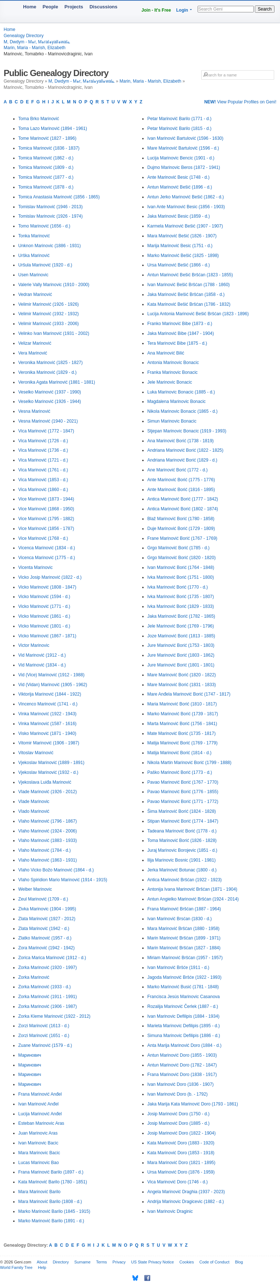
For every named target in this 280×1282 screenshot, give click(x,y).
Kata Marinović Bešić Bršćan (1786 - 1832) (188, 304)
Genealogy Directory (23, 35)
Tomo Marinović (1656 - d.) (44, 226)
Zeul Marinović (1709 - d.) (43, 899)
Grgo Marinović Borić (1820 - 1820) (181, 557)
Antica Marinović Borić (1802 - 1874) (182, 508)
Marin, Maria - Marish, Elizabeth (34, 47)
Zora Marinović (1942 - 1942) (46, 947)
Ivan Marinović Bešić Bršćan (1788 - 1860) (188, 284)
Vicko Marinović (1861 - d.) (44, 616)
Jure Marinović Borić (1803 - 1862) (180, 655)
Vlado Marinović (33, 811)
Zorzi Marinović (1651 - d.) (43, 1035)
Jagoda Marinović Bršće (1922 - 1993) (184, 977)
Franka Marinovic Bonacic (172, 372)
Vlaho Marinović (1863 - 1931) (47, 860)
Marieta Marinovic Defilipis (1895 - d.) (183, 1025)
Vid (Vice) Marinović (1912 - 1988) (51, 674)
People (50, 6)
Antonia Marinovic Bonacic (173, 362)
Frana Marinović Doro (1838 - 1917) (182, 1074)
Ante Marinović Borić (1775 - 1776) (181, 479)
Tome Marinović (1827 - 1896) (47, 138)
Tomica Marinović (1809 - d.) (45, 167)
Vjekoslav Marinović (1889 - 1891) (51, 762)
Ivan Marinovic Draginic (170, 1211)
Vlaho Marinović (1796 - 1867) (47, 821)
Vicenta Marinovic (35, 567)
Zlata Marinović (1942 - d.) (43, 928)
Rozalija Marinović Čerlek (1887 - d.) (182, 1006)
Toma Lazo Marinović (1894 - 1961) (52, 128)
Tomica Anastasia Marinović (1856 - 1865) (59, 196)
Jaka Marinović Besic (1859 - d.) (178, 216)
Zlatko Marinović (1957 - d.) (44, 938)
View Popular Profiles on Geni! (240, 101)
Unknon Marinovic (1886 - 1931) (49, 245)
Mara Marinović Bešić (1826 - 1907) (182, 235)
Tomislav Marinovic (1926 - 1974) (50, 216)
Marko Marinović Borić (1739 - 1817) (182, 713)
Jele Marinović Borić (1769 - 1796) (180, 626)
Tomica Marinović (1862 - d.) (45, 158)
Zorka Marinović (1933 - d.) (44, 986)
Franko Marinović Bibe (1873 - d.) (179, 323)
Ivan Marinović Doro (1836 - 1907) (180, 1084)
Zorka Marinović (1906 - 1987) (47, 1006)
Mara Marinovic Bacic (39, 1152)
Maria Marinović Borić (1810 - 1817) (182, 704)
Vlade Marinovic (33, 801)
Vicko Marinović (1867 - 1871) (47, 635)
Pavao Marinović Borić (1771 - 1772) (182, 801)
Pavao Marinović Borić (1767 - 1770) (182, 782)
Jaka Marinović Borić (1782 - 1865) (181, 616)
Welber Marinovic (35, 889)
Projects (74, 6)
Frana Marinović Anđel (40, 1094)
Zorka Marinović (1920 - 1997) (47, 967)
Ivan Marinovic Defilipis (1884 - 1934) (183, 1016)
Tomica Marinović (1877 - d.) (45, 177)
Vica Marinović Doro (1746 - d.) (177, 1181)
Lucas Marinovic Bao (38, 1162)
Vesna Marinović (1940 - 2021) (48, 421)
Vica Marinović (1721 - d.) (43, 460)
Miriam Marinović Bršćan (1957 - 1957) (185, 957)
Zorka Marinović (33, 977)
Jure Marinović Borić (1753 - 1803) (180, 645)
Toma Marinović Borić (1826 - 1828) (182, 840)
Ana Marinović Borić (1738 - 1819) (180, 440)
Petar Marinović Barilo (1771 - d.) (179, 118)
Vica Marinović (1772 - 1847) (46, 431)
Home (29, 6)
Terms (101, 1262)
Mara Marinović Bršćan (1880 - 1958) (183, 928)
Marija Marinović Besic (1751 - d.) (180, 245)
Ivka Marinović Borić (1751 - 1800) (180, 577)
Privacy (118, 1262)
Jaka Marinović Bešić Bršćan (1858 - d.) (186, 294)
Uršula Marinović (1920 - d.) (45, 265)
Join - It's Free (156, 10)
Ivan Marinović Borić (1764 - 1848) (180, 567)
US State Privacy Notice (152, 1262)
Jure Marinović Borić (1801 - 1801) (180, 665)
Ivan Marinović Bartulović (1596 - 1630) (185, 138)
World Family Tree (16, 1267)
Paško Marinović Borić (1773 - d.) (179, 772)
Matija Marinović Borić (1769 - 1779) (182, 742)
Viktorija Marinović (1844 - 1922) (49, 694)
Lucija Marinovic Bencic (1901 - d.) (180, 158)
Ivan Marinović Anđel (38, 1104)
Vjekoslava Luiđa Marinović (44, 782)
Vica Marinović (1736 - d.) (43, 450)
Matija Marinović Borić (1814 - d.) (179, 752)
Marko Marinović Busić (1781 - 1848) (183, 986)
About (42, 1262)
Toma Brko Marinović (38, 118)
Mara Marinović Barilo (39, 1191)
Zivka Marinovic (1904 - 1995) (47, 908)
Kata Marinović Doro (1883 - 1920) (180, 1143)
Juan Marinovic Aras (38, 1133)
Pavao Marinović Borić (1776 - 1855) (182, 791)
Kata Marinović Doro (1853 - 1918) (180, 1152)
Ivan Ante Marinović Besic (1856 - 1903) (186, 206)
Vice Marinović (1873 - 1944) (46, 499)
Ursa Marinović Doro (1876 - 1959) (181, 1172)
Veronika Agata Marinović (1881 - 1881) (56, 382)
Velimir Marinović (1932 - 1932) (48, 313)
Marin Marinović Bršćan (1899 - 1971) (184, 938)
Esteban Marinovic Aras (41, 1123)
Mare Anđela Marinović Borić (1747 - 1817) (188, 694)
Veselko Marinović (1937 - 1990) (49, 392)
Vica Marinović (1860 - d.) (43, 489)
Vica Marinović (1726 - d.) (43, 440)
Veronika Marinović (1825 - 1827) (50, 362)
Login (182, 10)
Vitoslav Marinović (35, 752)
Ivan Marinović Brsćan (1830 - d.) (179, 918)
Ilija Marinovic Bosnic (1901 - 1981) (181, 860)
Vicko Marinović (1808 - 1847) (47, 587)
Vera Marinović (32, 353)
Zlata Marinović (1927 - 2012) (46, 918)
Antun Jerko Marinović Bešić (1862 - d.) (185, 196)
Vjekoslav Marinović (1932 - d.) (48, 772)
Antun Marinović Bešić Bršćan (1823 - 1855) (190, 274)
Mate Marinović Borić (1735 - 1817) (181, 733)
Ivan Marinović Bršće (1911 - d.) (178, 967)
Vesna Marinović (34, 411)
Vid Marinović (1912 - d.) (42, 655)
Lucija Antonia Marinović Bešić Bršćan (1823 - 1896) (198, 313)
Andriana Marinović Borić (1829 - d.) (182, 460)
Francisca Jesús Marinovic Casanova (183, 996)
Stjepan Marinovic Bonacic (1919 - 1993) (186, 431)
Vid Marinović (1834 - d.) (42, 665)
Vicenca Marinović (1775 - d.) (46, 557)
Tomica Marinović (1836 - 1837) (48, 148)
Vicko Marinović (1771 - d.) (44, 606)
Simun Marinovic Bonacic (172, 421)
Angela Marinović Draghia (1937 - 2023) (186, 1191)
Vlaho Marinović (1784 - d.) (44, 850)
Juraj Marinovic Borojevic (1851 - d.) (182, 850)
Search (265, 9)
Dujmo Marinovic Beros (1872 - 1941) (183, 167)
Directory (61, 1262)
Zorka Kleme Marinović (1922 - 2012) (54, 1016)
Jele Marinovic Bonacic (169, 382)
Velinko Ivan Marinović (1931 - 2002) (53, 333)
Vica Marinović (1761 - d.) (43, 469)
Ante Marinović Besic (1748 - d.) (178, 177)
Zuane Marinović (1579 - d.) (45, 1045)
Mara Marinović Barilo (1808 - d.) (50, 1201)
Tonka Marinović (34, 235)
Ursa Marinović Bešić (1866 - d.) (178, 265)
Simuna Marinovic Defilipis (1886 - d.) (183, 1035)
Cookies (186, 1262)
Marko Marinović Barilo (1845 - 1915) (54, 1211)
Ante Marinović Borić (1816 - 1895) (181, 489)
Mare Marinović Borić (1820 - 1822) (181, 674)
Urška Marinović (34, 255)
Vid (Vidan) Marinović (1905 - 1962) (52, 684)
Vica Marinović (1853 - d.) (43, 479)
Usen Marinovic (33, 274)
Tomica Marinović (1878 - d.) (45, 187)
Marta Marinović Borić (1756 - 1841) (182, 723)
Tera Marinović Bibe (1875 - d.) (177, 343)
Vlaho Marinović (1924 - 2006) (47, 831)
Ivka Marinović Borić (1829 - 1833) (180, 606)
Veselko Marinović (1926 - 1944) (49, 401)
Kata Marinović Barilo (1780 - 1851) (52, 1181)
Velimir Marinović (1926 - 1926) (48, 304)
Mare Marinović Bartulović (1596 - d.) (183, 148)
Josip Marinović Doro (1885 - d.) (178, 1123)
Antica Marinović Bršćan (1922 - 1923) (184, 879)
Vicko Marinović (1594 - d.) (44, 596)
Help (42, 1267)
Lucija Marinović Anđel (40, 1113)
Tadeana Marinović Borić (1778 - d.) (182, 831)
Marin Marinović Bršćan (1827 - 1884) (184, 947)
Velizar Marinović (34, 343)
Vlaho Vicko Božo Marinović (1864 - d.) (56, 870)
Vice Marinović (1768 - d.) (43, 538)
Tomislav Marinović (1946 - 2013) (50, 206)
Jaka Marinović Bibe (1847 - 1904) (180, 333)
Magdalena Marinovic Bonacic (176, 401)
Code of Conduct (214, 1262)
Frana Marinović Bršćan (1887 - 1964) (184, 908)
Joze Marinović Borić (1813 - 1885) (181, 635)
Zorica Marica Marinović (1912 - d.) (52, 957)
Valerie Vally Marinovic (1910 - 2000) (53, 284)
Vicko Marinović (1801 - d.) (44, 626)
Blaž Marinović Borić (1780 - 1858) (180, 518)
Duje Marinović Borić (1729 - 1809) (181, 528)
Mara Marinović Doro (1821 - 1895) (181, 1162)
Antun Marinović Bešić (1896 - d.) (179, 187)
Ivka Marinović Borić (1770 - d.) (177, 587)
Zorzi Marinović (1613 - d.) (43, 1025)
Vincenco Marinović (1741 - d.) (48, 704)
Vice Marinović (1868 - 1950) (46, 508)
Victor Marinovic (33, 645)
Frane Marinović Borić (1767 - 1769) (182, 538)
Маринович (29, 1055)
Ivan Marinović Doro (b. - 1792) (177, 1094)
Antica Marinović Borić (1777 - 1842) (182, 499)
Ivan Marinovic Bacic (38, 1143)
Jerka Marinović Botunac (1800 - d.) (182, 870)
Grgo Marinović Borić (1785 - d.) (178, 547)
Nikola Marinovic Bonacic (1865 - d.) (182, 411)
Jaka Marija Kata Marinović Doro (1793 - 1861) (192, 1104)
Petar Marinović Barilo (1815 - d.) (179, 128)
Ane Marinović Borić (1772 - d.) (177, 469)
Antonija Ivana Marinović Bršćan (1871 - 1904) (192, 889)
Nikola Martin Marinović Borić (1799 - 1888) (189, 762)
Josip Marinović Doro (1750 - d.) (178, 1113)
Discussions (103, 6)
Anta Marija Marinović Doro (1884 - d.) (184, 1045)
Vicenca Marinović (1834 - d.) (46, 547)
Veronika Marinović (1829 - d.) (47, 372)
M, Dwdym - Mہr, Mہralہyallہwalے (37, 41)
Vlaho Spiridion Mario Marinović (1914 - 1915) (62, 879)
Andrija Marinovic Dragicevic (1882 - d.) (185, 1201)
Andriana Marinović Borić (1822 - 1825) (185, 450)
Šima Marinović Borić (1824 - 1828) (181, 811)
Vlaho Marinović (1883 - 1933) (47, 840)
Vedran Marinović (35, 294)
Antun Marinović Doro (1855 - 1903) (182, 1055)
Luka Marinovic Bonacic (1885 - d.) (181, 392)
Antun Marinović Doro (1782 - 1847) (182, 1065)
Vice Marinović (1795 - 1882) (46, 518)
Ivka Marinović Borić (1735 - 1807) (180, 596)
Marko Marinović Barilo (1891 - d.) (51, 1220)
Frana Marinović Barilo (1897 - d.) (50, 1172)
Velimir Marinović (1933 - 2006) (48, 323)
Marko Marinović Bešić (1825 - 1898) (183, 255)
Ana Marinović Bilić (165, 353)
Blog (239, 1262)
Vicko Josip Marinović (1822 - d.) (50, 577)
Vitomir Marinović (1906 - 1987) (48, 742)
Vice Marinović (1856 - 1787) (46, 528)
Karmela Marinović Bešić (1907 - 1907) (185, 226)
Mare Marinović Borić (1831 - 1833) (181, 684)
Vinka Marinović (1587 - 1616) (47, 723)
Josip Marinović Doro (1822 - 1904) (181, 1133)
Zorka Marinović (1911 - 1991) (47, 996)
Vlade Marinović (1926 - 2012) (47, 791)
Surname (82, 1262)
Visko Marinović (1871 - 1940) (47, 733)
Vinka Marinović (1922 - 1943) (47, 713)
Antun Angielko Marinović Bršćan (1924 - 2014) (193, 899)
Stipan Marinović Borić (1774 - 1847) (182, 821)
